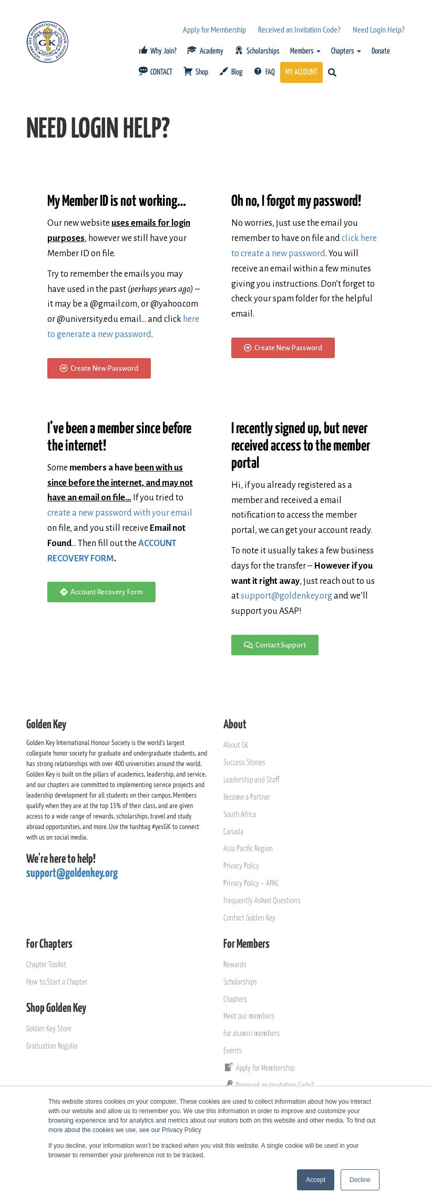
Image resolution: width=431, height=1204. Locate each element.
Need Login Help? (379, 29)
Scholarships (240, 982)
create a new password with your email (119, 513)
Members (305, 51)
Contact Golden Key (249, 918)
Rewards (235, 965)
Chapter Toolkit (46, 965)
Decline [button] (360, 1180)
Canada (233, 832)
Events (232, 1051)
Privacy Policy (241, 866)
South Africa (239, 815)
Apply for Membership (214, 29)
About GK (235, 745)
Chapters (346, 51)
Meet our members (248, 1016)
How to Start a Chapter (56, 982)
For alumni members (251, 1034)
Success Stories (244, 763)
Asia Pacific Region (248, 849)
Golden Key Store (48, 1029)
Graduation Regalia (51, 1046)
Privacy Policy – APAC (251, 883)
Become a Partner (246, 797)
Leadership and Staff (251, 780)
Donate (381, 51)
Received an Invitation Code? (299, 29)
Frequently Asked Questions (262, 901)
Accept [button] (315, 1180)
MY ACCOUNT (301, 72)
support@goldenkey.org (286, 596)
